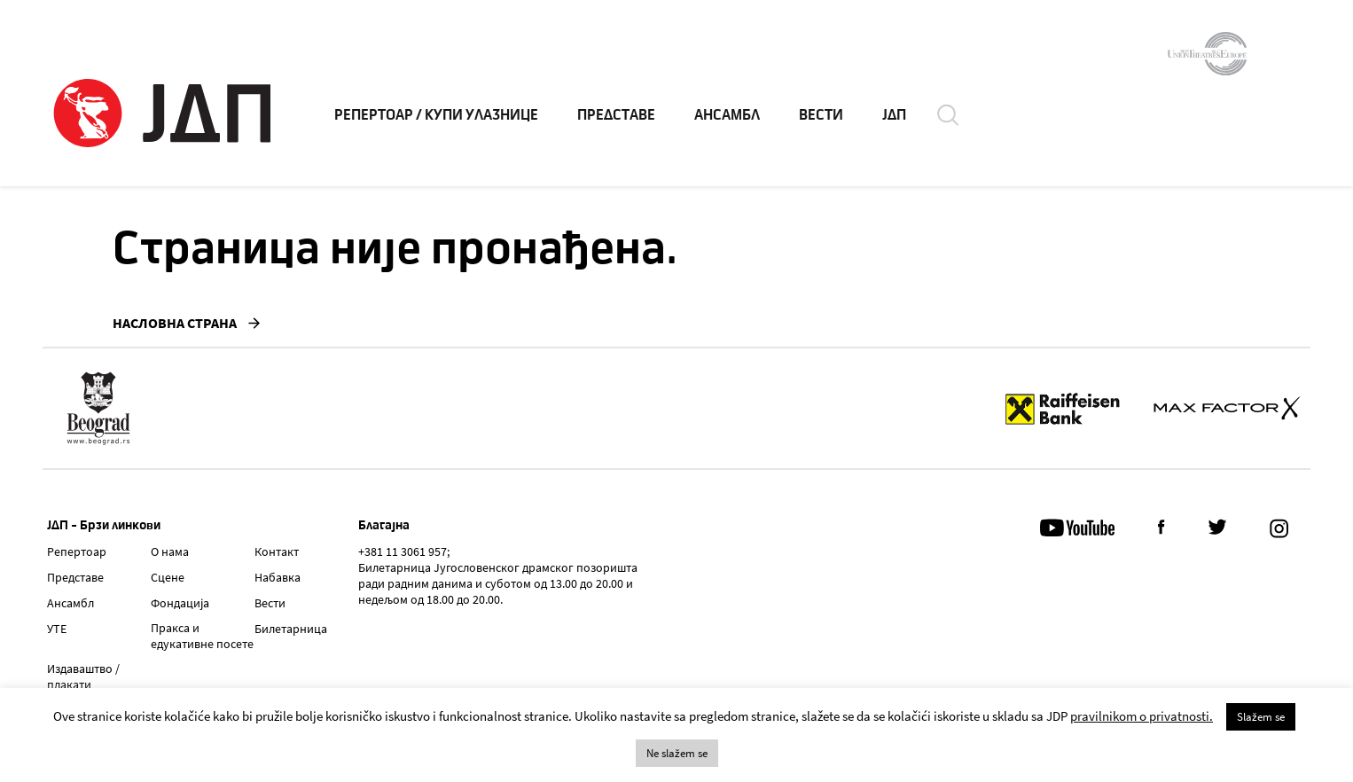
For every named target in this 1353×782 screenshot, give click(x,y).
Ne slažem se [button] (677, 753)
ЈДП (894, 115)
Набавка (277, 577)
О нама (170, 551)
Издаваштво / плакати (83, 676)
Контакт (276, 551)
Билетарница (290, 629)
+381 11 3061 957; (404, 551)
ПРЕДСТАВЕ (616, 115)
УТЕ (56, 629)
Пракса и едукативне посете (202, 636)
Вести (269, 603)
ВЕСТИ (821, 115)
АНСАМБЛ (727, 115)
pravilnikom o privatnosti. (1141, 716)
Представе (75, 577)
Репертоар (76, 551)
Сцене (167, 577)
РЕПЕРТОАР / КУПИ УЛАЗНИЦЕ (436, 115)
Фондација (180, 603)
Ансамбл (70, 603)
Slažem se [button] (1261, 716)
